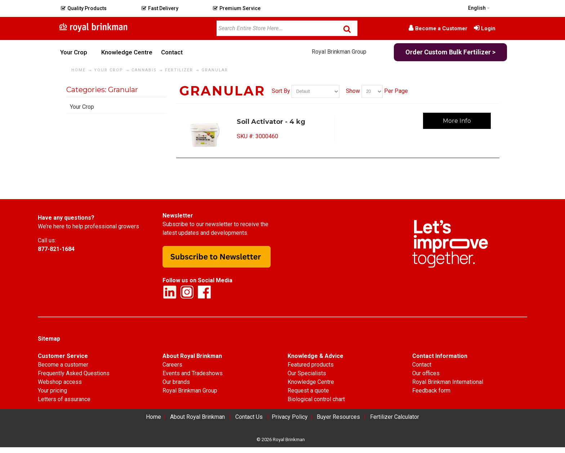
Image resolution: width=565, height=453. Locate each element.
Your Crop (82, 106)
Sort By (281, 91)
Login (488, 28)
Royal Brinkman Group (339, 51)
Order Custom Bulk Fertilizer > (450, 52)
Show (353, 91)
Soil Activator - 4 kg (271, 122)
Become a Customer (441, 28)
